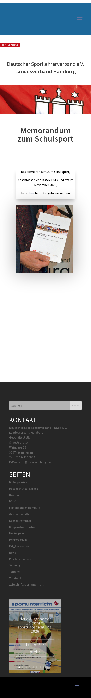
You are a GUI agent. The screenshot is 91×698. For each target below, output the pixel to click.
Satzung (14, 565)
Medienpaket (17, 533)
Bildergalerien (18, 482)
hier (31, 193)
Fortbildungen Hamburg (24, 508)
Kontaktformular (20, 520)
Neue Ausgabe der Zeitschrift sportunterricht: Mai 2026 (35, 629)
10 (50, 667)
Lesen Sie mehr (35, 652)
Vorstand (15, 578)
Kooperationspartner (22, 527)
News (12, 552)
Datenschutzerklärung (23, 488)
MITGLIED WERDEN (10, 45)
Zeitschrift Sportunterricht (26, 584)
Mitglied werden (19, 546)
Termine (14, 571)
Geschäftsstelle (19, 514)
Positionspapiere (20, 559)
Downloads (16, 495)
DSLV (12, 501)
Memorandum (18, 540)
